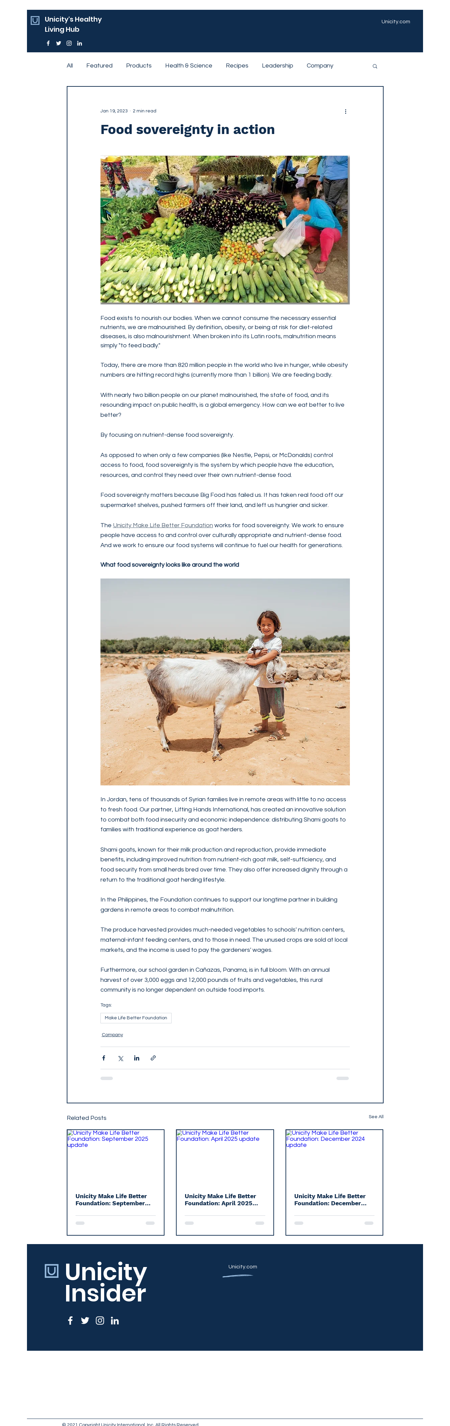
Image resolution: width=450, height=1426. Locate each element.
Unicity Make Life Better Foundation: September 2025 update (111, 1199)
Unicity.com (243, 1266)
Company (320, 65)
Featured (99, 65)
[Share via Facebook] (103, 1058)
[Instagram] (69, 43)
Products (139, 65)
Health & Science (188, 65)
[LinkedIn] (79, 43)
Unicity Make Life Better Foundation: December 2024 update (330, 1199)
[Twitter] (58, 43)
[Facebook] (48, 43)
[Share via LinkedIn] (136, 1058)
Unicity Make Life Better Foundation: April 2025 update (220, 1199)
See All (376, 1116)
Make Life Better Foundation (136, 1018)
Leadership (277, 65)
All (70, 65)
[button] (375, 66)
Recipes (237, 65)
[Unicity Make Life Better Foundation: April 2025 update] (225, 1157)
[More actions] (346, 111)
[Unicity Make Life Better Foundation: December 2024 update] (334, 1157)
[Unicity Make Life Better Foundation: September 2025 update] (115, 1157)
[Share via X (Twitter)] (120, 1058)
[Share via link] (153, 1058)
